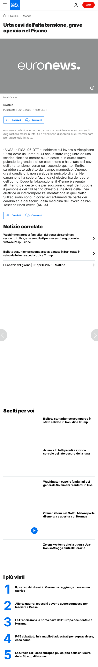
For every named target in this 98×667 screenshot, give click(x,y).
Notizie (14, 16)
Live (88, 5)
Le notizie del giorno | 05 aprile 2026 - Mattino (34, 265)
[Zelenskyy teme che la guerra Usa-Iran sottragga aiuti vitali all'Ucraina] (69, 555)
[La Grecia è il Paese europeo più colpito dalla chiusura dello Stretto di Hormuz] (55, 654)
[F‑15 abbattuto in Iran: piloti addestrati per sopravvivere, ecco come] (55, 638)
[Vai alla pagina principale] (15, 5)
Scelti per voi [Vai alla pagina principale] (18, 411)
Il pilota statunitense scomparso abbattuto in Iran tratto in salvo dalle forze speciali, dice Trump (42, 253)
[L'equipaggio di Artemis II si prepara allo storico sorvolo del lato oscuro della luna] (69, 461)
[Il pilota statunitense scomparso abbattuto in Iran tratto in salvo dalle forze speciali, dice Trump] (69, 429)
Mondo (27, 16)
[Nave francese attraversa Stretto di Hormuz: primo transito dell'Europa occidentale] (55, 621)
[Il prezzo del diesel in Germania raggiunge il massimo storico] (55, 589)
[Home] (4, 15)
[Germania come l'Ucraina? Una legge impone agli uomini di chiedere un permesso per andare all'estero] (55, 605)
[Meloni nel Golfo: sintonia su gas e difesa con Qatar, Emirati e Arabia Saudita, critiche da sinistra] (69, 524)
